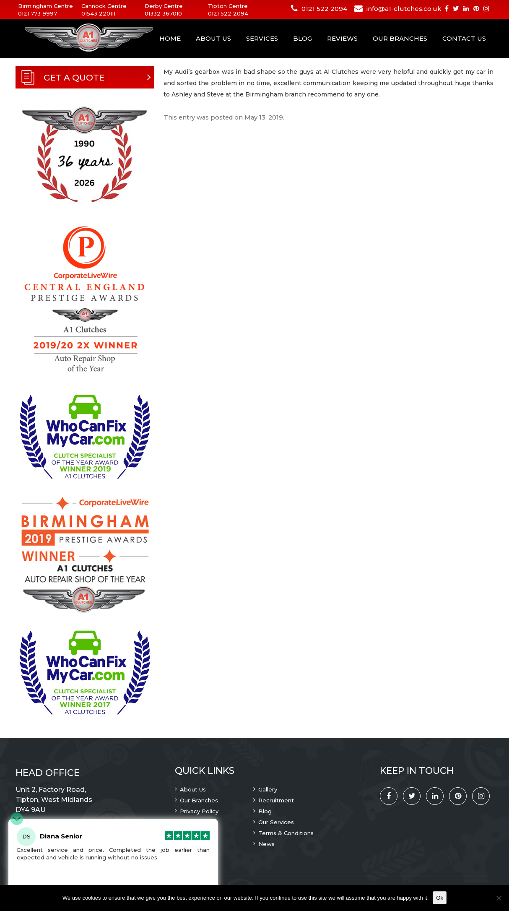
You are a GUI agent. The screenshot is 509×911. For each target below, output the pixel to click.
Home (170, 38)
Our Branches (400, 38)
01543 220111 (98, 13)
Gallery (267, 789)
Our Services (276, 822)
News (266, 844)
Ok (439, 898)
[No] (498, 898)
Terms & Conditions (286, 833)
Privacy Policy (199, 811)
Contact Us (464, 38)
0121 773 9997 (37, 13)
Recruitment (276, 800)
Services (262, 38)
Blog (302, 38)
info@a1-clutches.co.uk (403, 9)
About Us (213, 38)
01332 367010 (163, 13)
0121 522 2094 (228, 13)
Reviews (342, 38)
